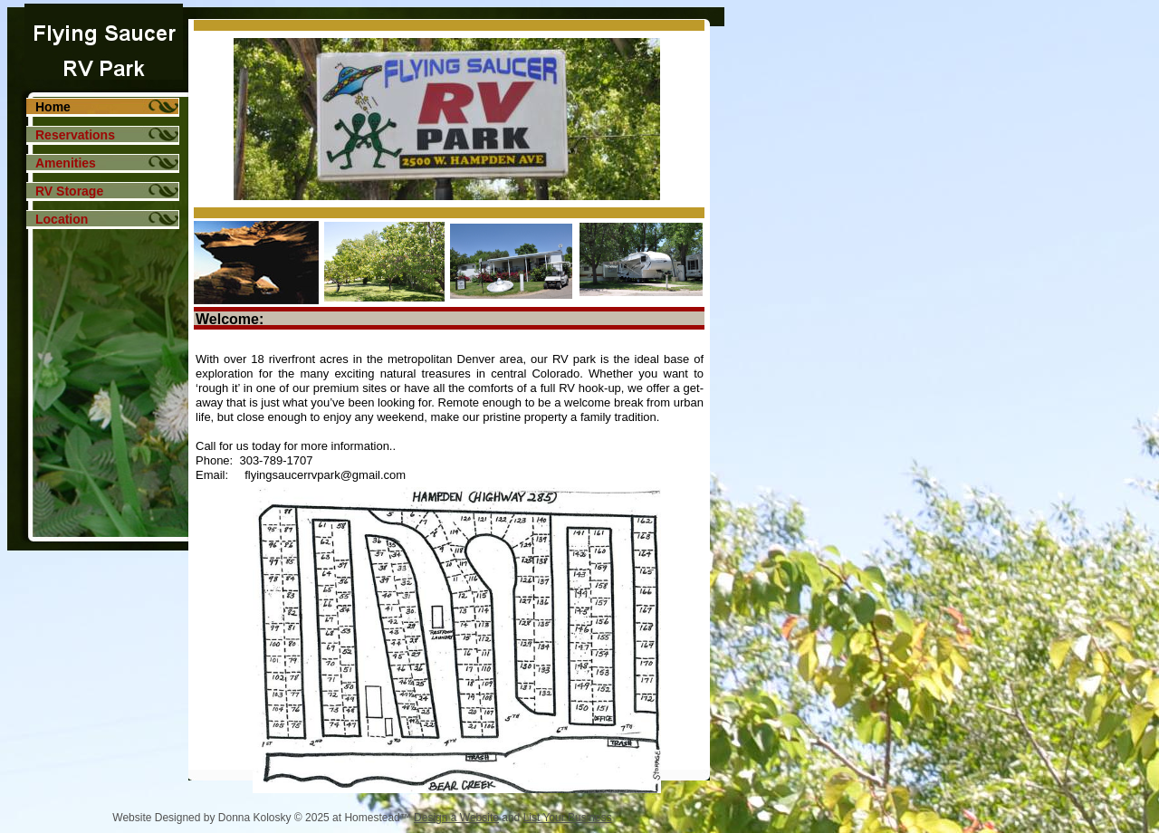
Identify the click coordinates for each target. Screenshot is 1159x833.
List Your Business (567, 817)
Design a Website (456, 817)
